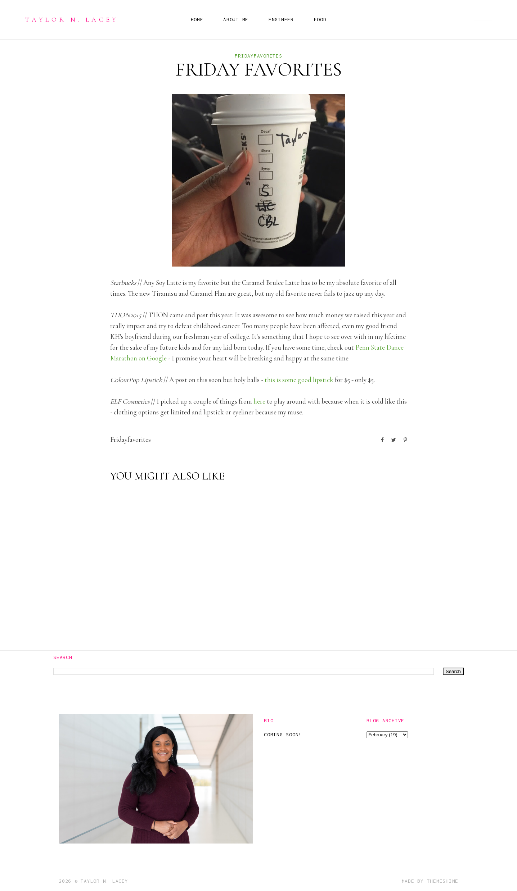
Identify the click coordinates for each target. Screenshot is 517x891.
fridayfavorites (258, 56)
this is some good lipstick (299, 380)
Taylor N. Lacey (72, 19)
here (259, 401)
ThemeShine (443, 881)
